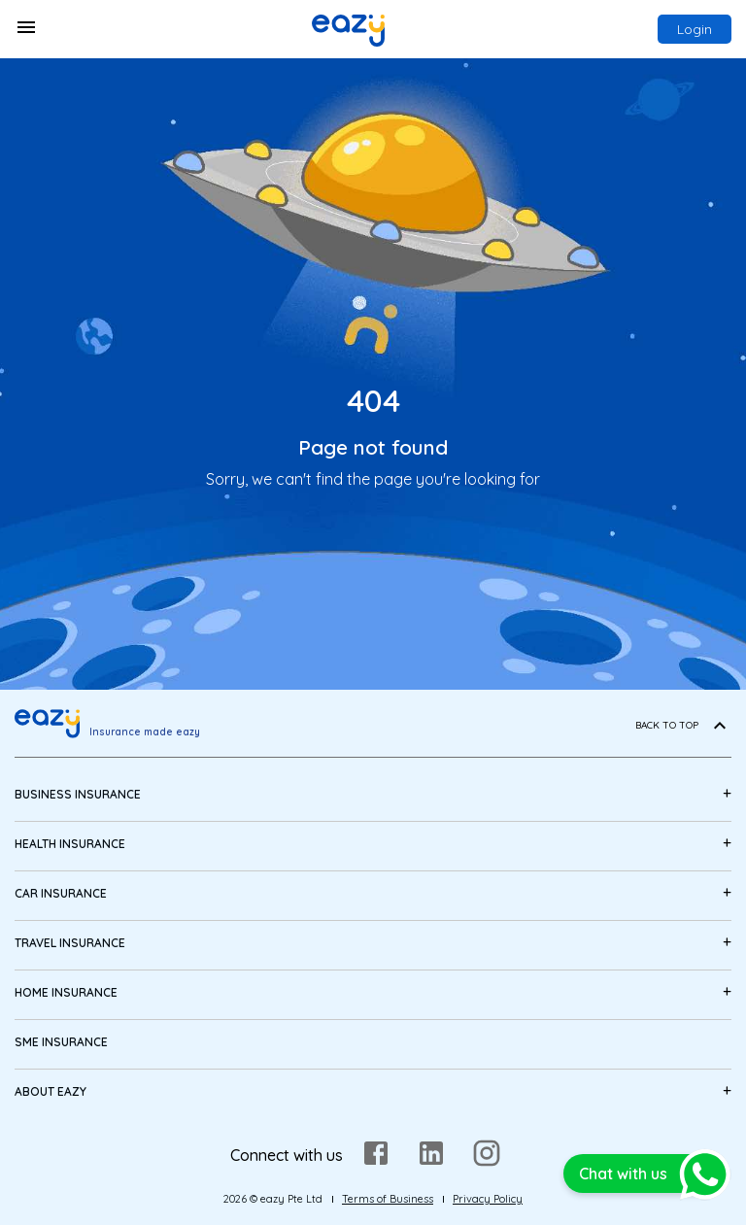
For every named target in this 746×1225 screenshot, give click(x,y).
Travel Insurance (70, 943)
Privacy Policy (488, 1199)
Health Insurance (70, 843)
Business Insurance (78, 794)
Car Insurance (61, 893)
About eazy (50, 1091)
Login (694, 29)
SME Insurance (61, 1042)
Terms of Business (387, 1199)
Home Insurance (66, 992)
